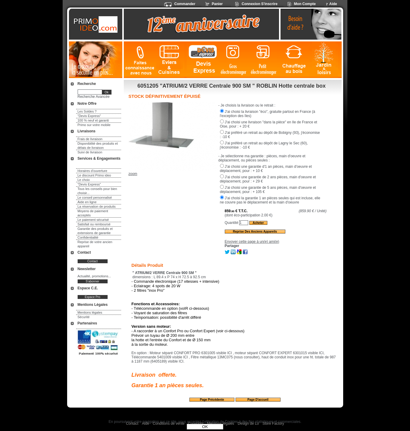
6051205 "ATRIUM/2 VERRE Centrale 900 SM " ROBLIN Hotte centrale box (232, 86)
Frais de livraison (90, 139)
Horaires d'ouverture (92, 171)
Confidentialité (88, 237)
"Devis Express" (89, 116)
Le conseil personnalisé (95, 197)
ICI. (181, 361)
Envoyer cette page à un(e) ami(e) (252, 242)
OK (205, 426)
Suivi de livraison (90, 152)
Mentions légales (90, 312)
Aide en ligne (87, 202)
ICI (229, 353)
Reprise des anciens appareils (255, 231)
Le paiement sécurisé (93, 220)
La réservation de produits (97, 206)
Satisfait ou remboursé (94, 224)
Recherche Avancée (94, 97)
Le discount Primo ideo (94, 175)
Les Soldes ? (87, 111)
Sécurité (84, 317)
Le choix (84, 180)
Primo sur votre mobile (94, 125)
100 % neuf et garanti (93, 120)
